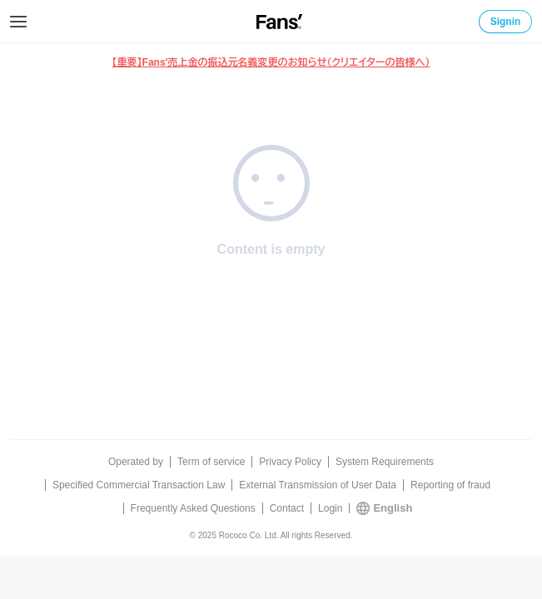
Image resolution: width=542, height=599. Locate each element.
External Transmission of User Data (317, 485)
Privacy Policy (290, 462)
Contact (287, 508)
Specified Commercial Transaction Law (138, 485)
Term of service (211, 462)
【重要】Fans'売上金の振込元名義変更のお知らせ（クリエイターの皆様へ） (271, 62)
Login (330, 508)
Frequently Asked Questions (193, 508)
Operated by (135, 462)
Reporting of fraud (450, 485)
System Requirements (385, 462)
